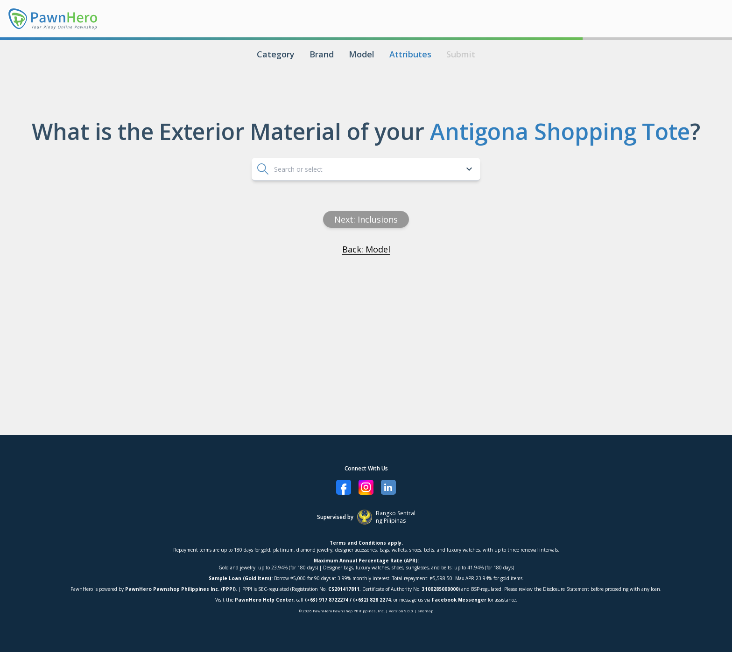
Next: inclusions (366, 219)
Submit (460, 54)
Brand (322, 54)
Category (276, 54)
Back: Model (366, 249)
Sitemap (425, 610)
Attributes (410, 54)
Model (361, 54)
